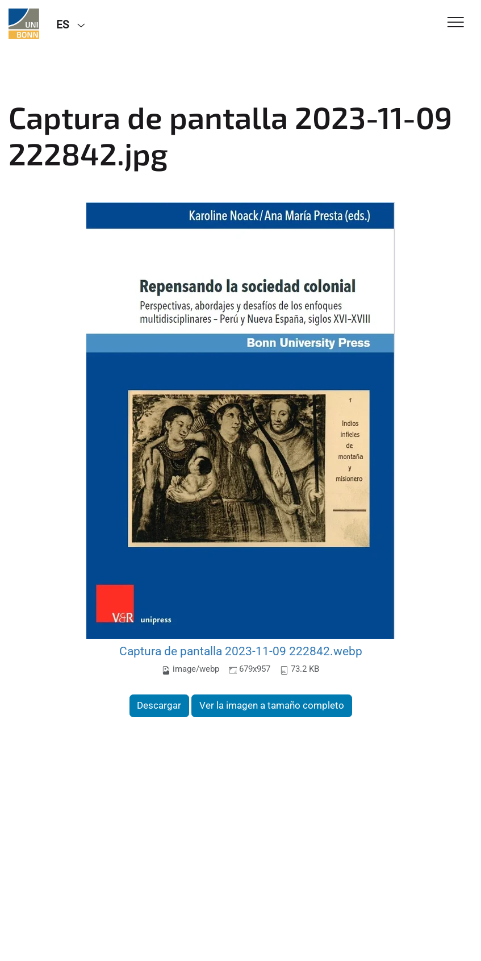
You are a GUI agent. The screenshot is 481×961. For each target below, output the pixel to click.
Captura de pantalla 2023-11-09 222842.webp (240, 651)
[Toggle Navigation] (455, 23)
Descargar (159, 705)
